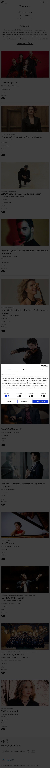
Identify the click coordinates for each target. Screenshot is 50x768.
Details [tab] (25, 369)
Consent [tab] (9, 369)
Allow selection (25, 401)
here (14, 388)
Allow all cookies (41, 401)
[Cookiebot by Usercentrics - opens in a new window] (42, 366)
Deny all (9, 401)
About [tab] (41, 369)
